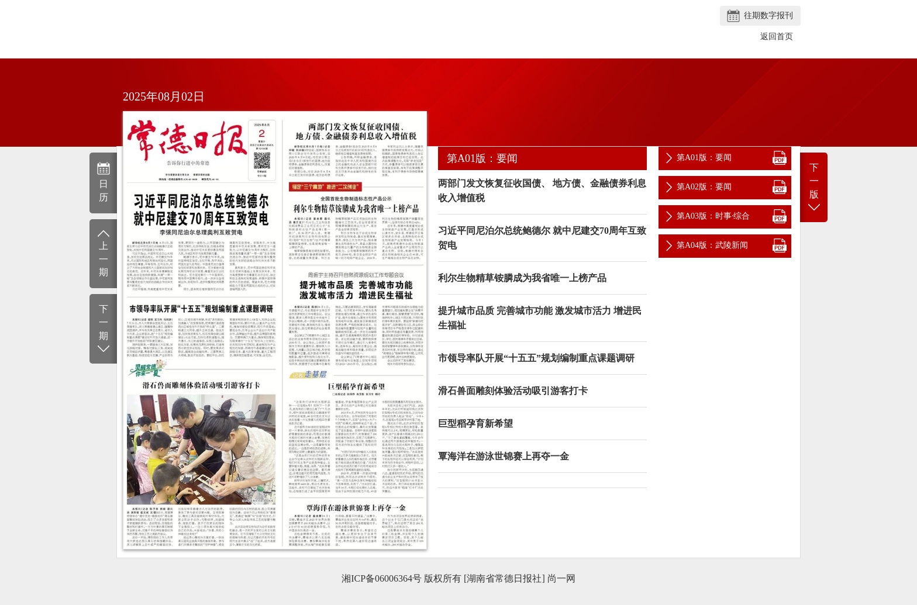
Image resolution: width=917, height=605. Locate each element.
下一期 (103, 329)
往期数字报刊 (768, 15)
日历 (103, 181)
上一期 (103, 253)
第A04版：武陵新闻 (712, 245)
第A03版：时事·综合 (713, 216)
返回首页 (776, 36)
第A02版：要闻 (704, 186)
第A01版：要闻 (704, 157)
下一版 (814, 188)
